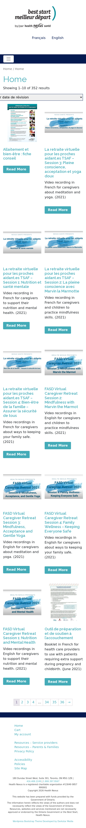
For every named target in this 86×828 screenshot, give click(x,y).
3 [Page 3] (28, 702)
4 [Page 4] (33, 702)
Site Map (20, 768)
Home (7, 69)
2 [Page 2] (22, 702)
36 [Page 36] (62, 702)
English (58, 38)
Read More (16, 169)
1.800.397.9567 (51, 781)
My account (22, 734)
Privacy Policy (24, 751)
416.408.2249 (34, 781)
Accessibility (23, 759)
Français (38, 38)
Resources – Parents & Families (36, 747)
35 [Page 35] (54, 702)
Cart (17, 730)
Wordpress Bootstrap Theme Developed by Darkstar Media (43, 821)
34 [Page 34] (47, 702)
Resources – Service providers (35, 742)
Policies (19, 764)
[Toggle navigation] (8, 59)
